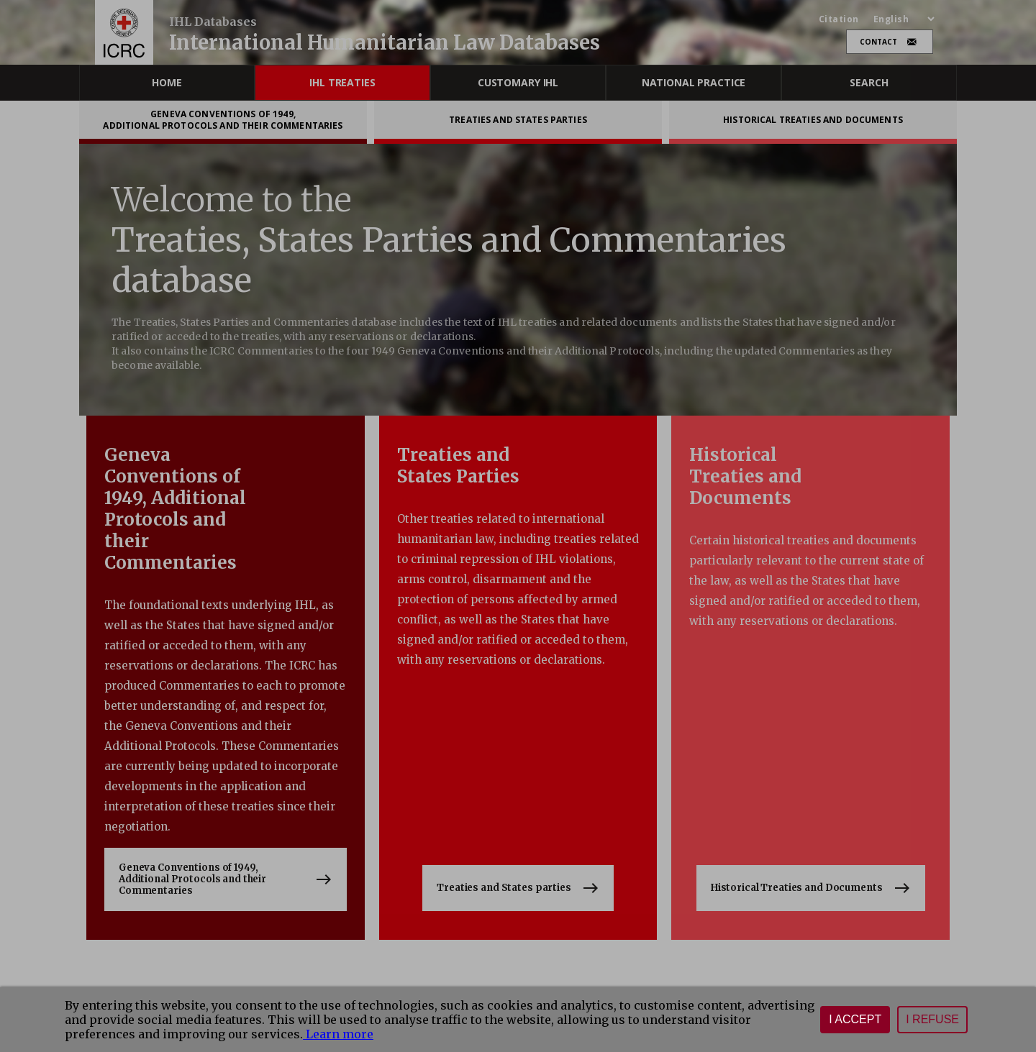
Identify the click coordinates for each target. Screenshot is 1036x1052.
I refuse (932, 1019)
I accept (855, 1019)
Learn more (338, 1034)
